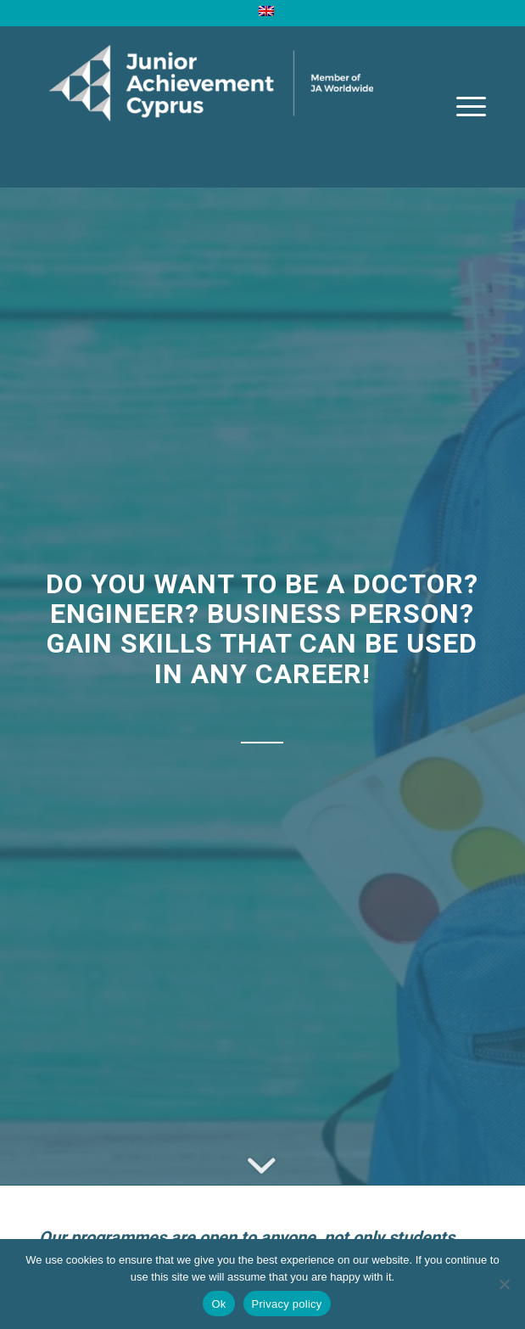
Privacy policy (287, 1304)
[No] (503, 1284)
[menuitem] (266, 11)
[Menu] (462, 106)
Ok (218, 1304)
